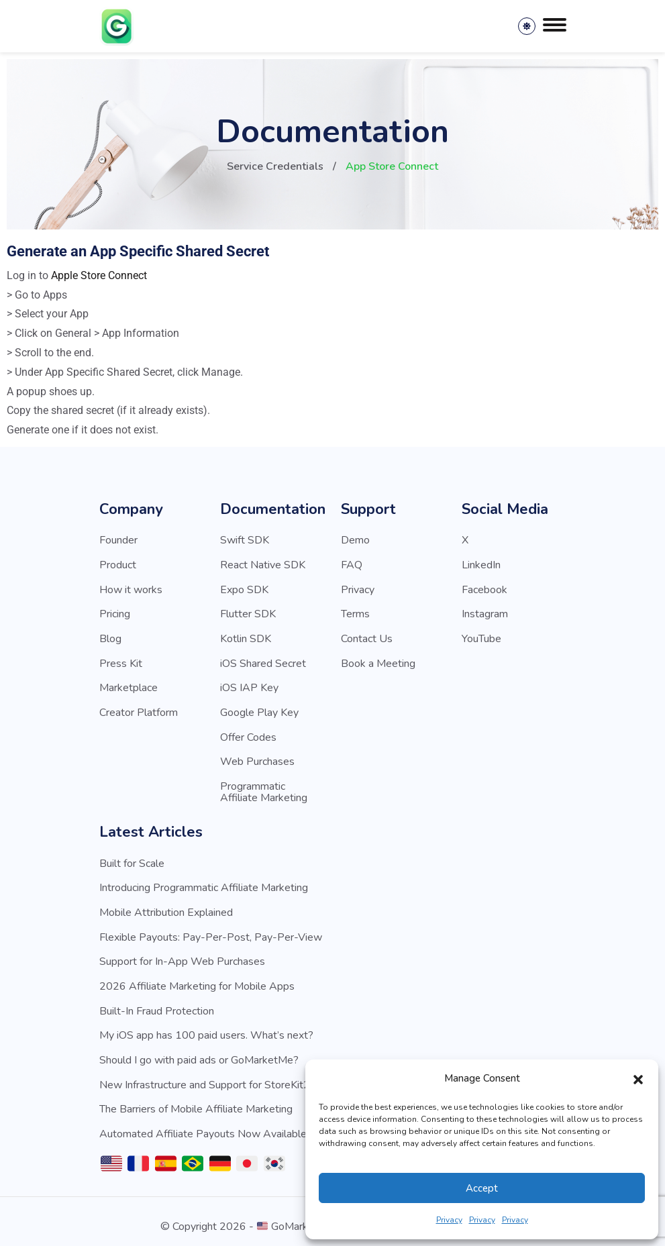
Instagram (485, 612)
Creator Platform (138, 709)
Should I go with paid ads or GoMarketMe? (199, 1051)
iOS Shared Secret (263, 661)
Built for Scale (131, 858)
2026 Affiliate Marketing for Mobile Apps (197, 979)
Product (117, 564)
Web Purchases (257, 757)
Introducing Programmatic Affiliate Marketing (203, 882)
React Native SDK (262, 564)
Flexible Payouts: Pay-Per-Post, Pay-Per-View (210, 930)
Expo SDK (244, 588)
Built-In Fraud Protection (156, 1003)
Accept (482, 1188)
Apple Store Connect (99, 275)
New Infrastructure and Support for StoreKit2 (204, 1075)
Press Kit (120, 661)
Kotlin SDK (245, 636)
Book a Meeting (378, 661)
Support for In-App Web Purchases (182, 954)
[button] (638, 1079)
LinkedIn (481, 564)
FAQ (351, 564)
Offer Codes (248, 733)
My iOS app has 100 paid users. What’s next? (206, 1027)
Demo (355, 540)
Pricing (114, 612)
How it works (130, 588)
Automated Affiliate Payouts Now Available (203, 1124)
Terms (355, 612)
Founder (118, 540)
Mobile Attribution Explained (166, 906)
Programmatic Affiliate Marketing (263, 787)
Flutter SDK (248, 612)
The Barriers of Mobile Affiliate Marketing (196, 1099)
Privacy (449, 1219)
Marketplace (128, 685)
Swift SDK (244, 540)
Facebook (484, 588)
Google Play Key (259, 709)
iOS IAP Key (249, 685)
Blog (110, 636)
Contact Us (367, 636)
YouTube (481, 636)
